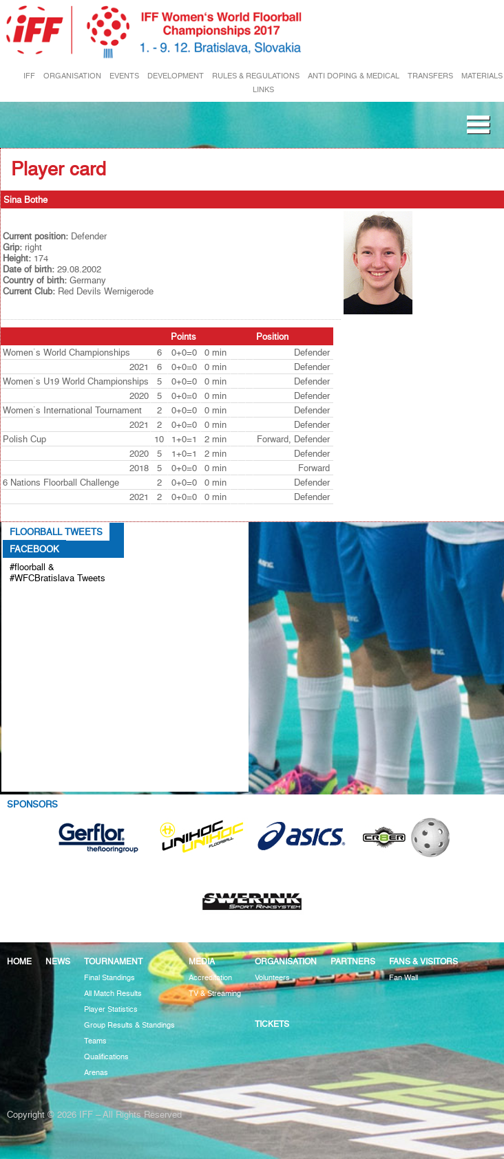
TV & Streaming (215, 993)
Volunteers (272, 977)
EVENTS (124, 76)
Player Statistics (111, 1009)
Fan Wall (403, 977)
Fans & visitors (423, 961)
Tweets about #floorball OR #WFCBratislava (59, 600)
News (57, 961)
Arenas (96, 1072)
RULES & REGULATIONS (256, 76)
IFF (29, 76)
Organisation (286, 961)
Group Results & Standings (129, 1025)
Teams (95, 1041)
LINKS (263, 89)
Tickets (272, 1024)
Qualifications (106, 1056)
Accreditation (210, 977)
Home (19, 961)
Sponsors (32, 804)
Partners (352, 961)
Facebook (34, 548)
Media (202, 961)
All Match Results (113, 993)
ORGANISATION (72, 76)
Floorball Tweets (56, 531)
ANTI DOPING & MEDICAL (353, 76)
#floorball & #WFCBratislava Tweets (57, 572)
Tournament (113, 961)
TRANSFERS (430, 76)
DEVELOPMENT (175, 76)
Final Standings (109, 977)
